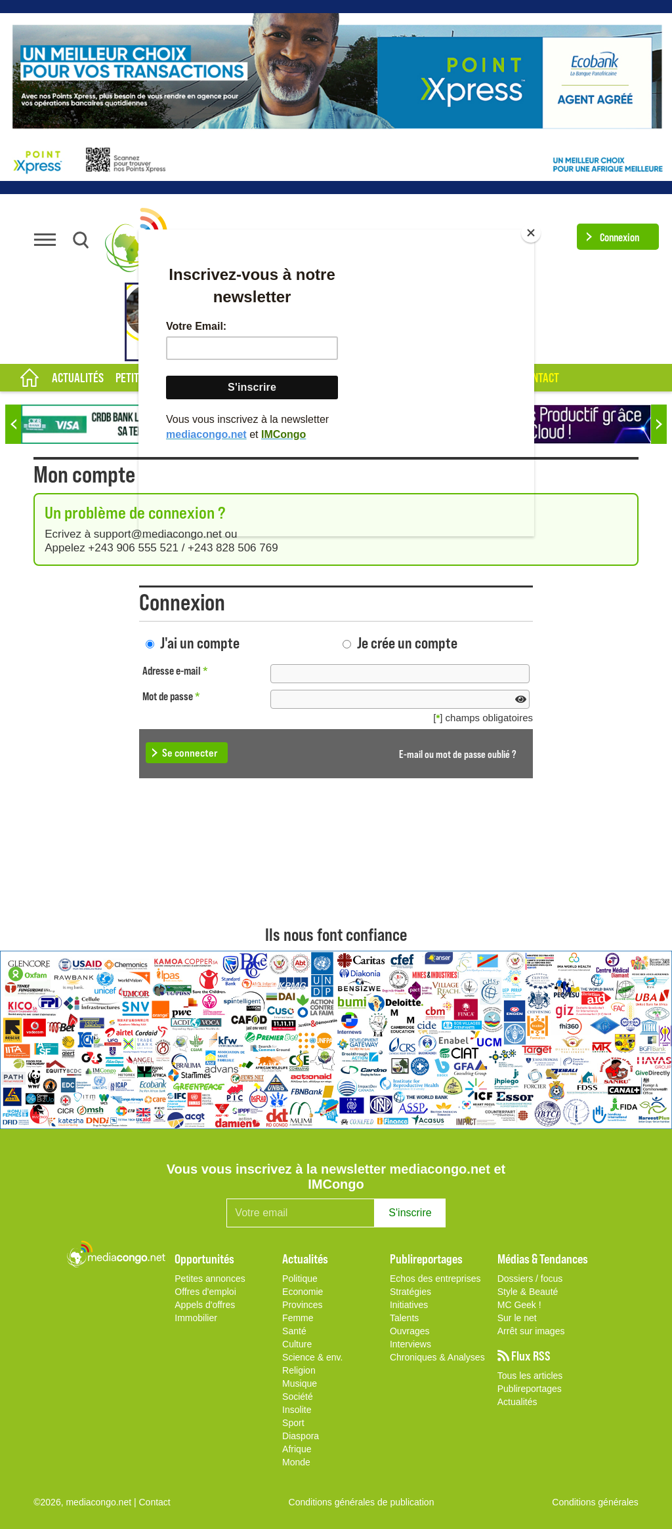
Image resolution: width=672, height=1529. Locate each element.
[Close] (531, 233)
